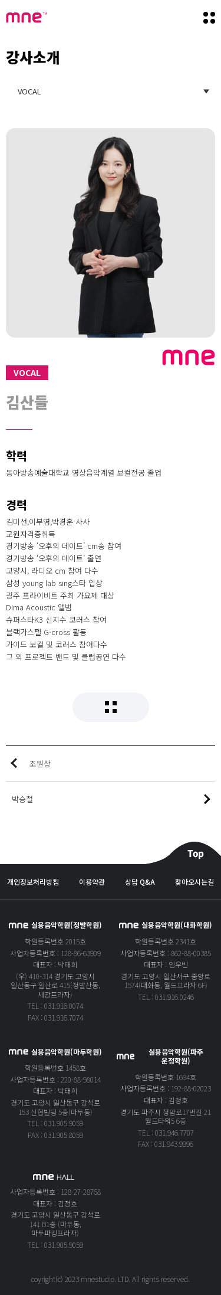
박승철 (22, 799)
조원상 (40, 763)
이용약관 (92, 882)
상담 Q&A (140, 882)
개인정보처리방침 (33, 882)
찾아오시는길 (194, 882)
